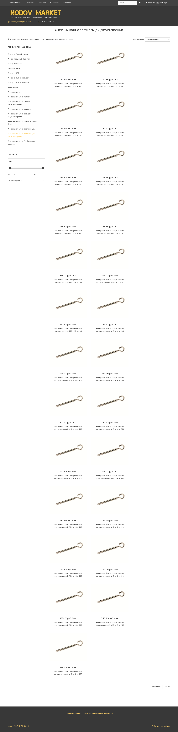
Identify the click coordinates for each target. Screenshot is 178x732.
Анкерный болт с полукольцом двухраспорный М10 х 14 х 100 (110, 330)
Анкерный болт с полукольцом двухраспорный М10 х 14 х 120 (68, 379)
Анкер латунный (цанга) (19, 59)
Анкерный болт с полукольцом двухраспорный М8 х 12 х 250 (110, 281)
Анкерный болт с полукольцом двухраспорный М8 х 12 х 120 (68, 183)
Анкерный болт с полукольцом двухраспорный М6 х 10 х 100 (68, 85)
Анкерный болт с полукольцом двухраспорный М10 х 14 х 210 (110, 428)
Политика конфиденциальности (98, 713)
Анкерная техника (20, 39)
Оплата (42, 2)
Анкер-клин (13, 87)
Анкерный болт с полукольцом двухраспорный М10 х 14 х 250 (68, 477)
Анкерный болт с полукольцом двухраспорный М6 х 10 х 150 (68, 134)
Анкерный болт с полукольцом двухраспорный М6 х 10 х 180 (110, 134)
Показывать (156, 686)
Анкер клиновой (15, 63)
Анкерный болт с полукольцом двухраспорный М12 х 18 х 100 (68, 526)
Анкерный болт (14, 92)
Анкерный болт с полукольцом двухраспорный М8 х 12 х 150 (110, 183)
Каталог (67, 2)
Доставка (30, 2)
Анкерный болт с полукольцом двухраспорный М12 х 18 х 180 (110, 575)
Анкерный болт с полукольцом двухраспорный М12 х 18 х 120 (110, 526)
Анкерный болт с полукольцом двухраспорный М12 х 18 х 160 (68, 575)
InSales (167, 726)
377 (41, 175)
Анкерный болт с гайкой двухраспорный (19, 103)
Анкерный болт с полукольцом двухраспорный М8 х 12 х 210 (110, 232)
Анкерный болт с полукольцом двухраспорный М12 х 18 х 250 (110, 624)
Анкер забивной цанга (18, 54)
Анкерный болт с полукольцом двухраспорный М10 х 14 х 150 (110, 379)
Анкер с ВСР (13, 73)
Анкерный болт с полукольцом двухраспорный (21, 135)
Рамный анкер (14, 68)
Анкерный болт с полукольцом (21, 129)
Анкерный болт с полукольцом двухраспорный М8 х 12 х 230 (68, 281)
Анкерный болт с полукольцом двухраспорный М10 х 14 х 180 (68, 428)
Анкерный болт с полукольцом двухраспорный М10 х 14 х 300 (110, 477)
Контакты (54, 2)
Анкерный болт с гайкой (19, 96)
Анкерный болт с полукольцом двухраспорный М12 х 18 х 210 (68, 624)
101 (15, 175)
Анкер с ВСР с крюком (18, 82)
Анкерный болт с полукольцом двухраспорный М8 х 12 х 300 (68, 330)
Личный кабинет (73, 713)
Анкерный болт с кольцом (19, 109)
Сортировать (138, 39)
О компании (15, 2)
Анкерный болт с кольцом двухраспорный (19, 115)
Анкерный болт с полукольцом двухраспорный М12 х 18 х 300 (68, 673)
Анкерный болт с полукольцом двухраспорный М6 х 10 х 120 (110, 85)
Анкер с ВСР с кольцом (18, 78)
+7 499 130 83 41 (48, 21)
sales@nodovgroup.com (21, 21)
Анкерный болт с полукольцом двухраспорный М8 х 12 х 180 (68, 232)
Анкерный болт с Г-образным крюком (21, 142)
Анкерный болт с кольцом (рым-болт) (22, 123)
